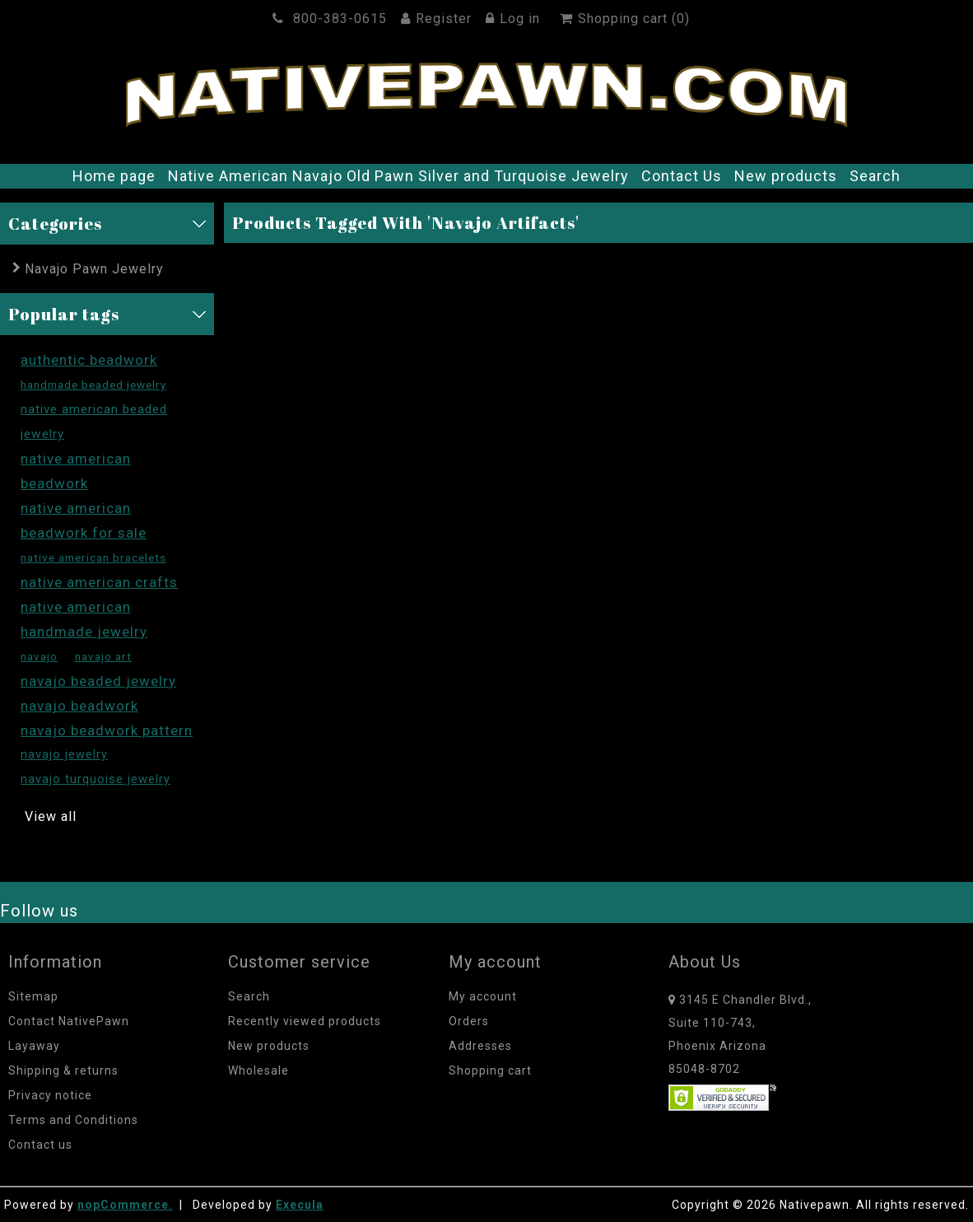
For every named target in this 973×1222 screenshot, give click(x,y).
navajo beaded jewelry (98, 681)
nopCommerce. (125, 1204)
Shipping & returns (63, 1070)
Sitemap (33, 996)
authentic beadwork (89, 360)
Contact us (40, 1144)
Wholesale (258, 1070)
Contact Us (681, 175)
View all (51, 816)
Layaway (34, 1045)
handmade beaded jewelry (93, 384)
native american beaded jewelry (94, 421)
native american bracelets (93, 557)
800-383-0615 (332, 18)
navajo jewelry (64, 755)
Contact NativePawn (68, 1021)
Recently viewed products (304, 1021)
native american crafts (99, 582)
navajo (39, 656)
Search (875, 175)
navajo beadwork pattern (107, 730)
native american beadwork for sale (84, 520)
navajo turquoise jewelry (95, 779)
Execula (300, 1204)
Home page (114, 175)
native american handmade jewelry (84, 619)
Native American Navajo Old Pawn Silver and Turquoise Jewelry (398, 175)
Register (439, 18)
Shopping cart (490, 1070)
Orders (469, 1021)
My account (483, 996)
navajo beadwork (79, 705)
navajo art (103, 656)
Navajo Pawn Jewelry (94, 269)
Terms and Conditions (73, 1119)
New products (785, 175)
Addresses (480, 1045)
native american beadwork (76, 471)
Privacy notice (50, 1095)
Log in (515, 18)
